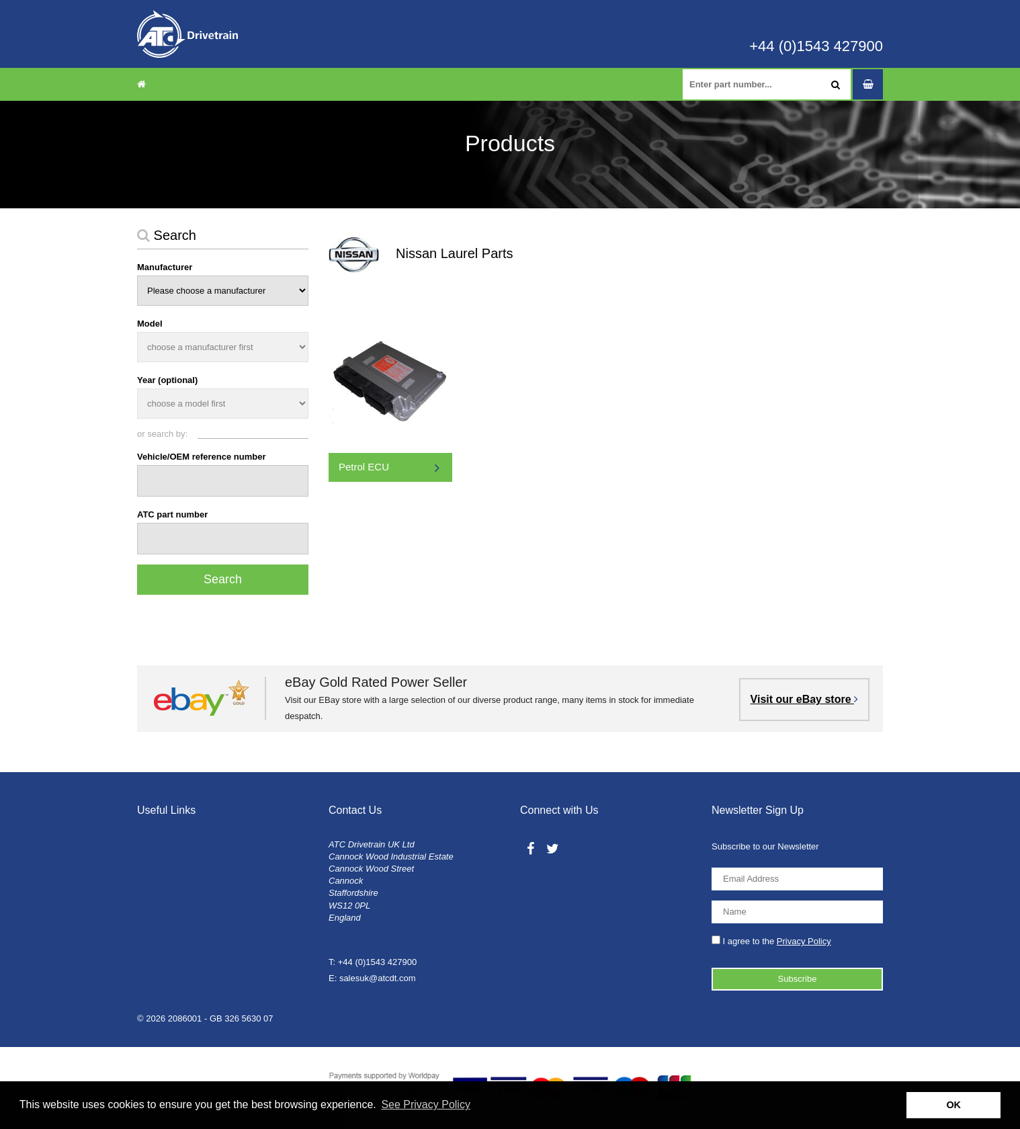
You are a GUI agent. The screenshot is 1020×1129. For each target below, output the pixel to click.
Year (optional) (167, 380)
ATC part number (172, 514)
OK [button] (953, 1104)
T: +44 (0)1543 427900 (373, 962)
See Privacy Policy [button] (425, 1104)
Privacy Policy (804, 941)
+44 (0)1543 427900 (816, 46)
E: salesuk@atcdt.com (372, 978)
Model (150, 324)
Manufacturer (164, 267)
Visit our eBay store (804, 699)
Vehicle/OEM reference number (201, 457)
